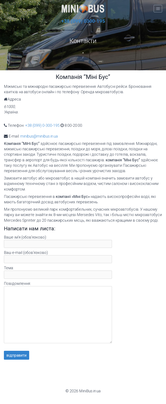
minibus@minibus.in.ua (39, 136)
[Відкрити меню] (158, 8)
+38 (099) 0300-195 (83, 21)
